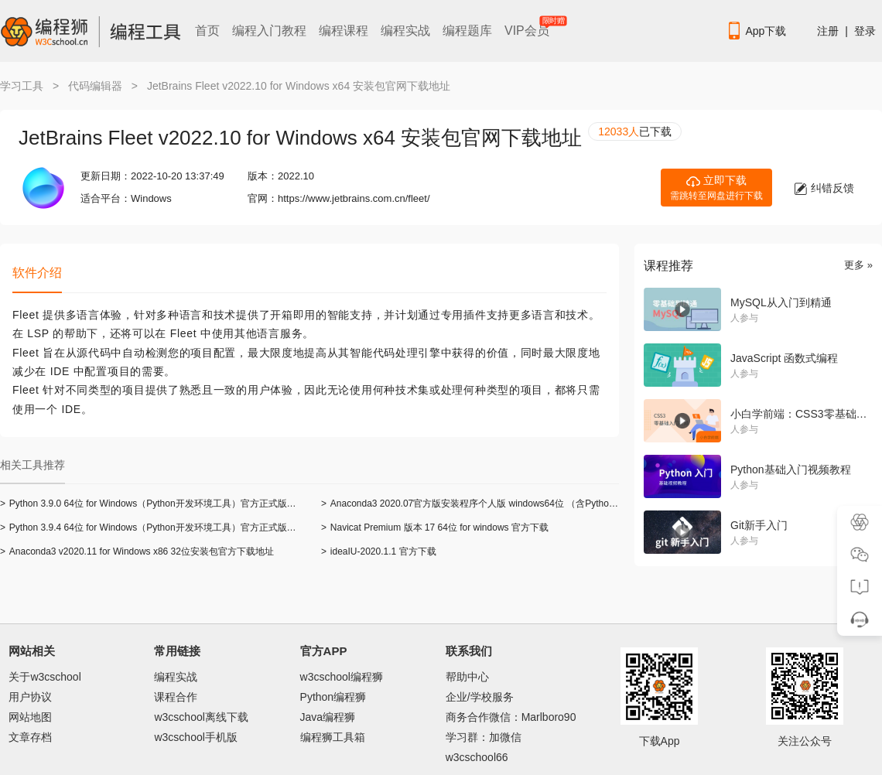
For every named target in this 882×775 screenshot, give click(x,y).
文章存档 (30, 737)
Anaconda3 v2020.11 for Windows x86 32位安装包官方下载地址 (137, 551)
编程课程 (343, 30)
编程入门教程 (269, 30)
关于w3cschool (44, 677)
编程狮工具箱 (332, 737)
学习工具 (21, 86)
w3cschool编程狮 (341, 677)
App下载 (756, 30)
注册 (828, 31)
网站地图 (30, 717)
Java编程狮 (328, 717)
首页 (207, 30)
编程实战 (405, 30)
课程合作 (175, 697)
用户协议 (30, 697)
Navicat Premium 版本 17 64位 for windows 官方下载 (435, 527)
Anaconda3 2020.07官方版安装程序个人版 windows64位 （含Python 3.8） (480, 503)
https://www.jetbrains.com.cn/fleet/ (354, 198)
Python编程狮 (333, 697)
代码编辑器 (95, 86)
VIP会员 (528, 27)
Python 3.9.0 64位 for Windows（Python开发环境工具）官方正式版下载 (153, 503)
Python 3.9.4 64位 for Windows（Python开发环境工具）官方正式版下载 (153, 527)
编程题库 (467, 30)
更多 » (858, 265)
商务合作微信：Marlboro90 (511, 717)
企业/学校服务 (480, 697)
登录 (865, 31)
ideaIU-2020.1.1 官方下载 (378, 551)
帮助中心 (467, 677)
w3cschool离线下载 (201, 717)
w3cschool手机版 (195, 737)
